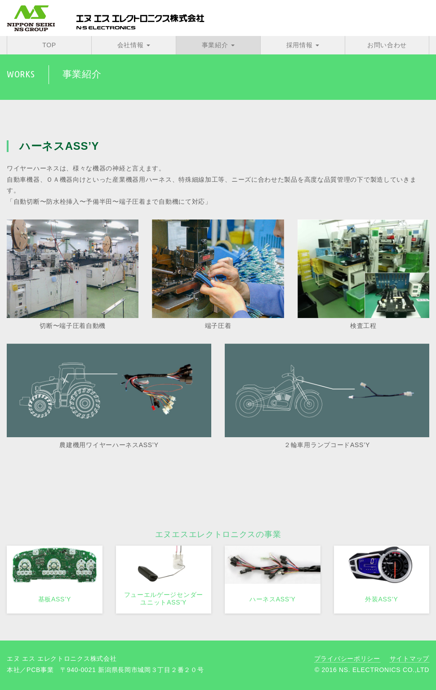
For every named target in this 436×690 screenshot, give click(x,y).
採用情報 (302, 45)
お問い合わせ (387, 45)
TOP (49, 45)
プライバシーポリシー (347, 658)
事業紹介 (218, 45)
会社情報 (133, 45)
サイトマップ (409, 658)
